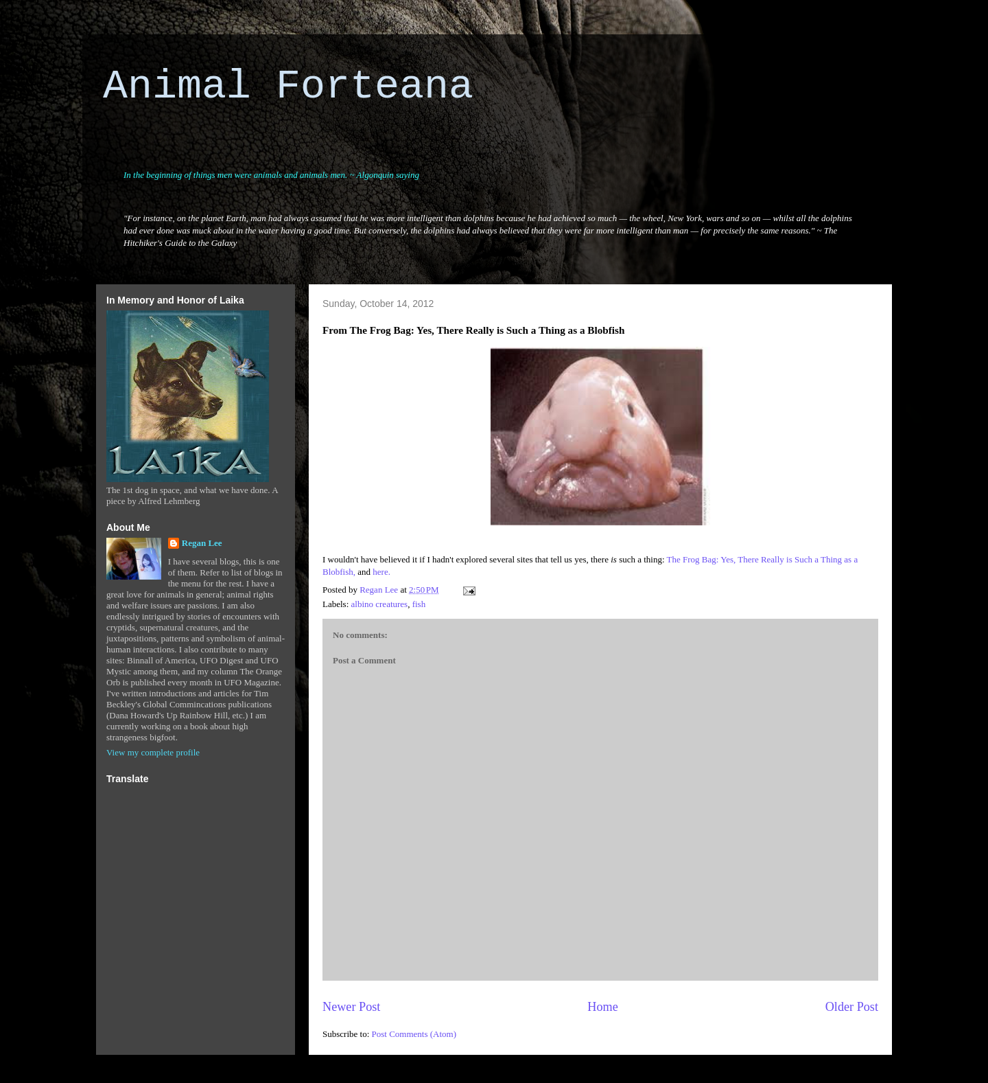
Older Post (851, 1007)
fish (419, 604)
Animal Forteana (288, 86)
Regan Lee (202, 543)
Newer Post (351, 1007)
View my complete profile (153, 752)
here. (381, 572)
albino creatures (379, 604)
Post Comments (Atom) (414, 1034)
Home (602, 1007)
